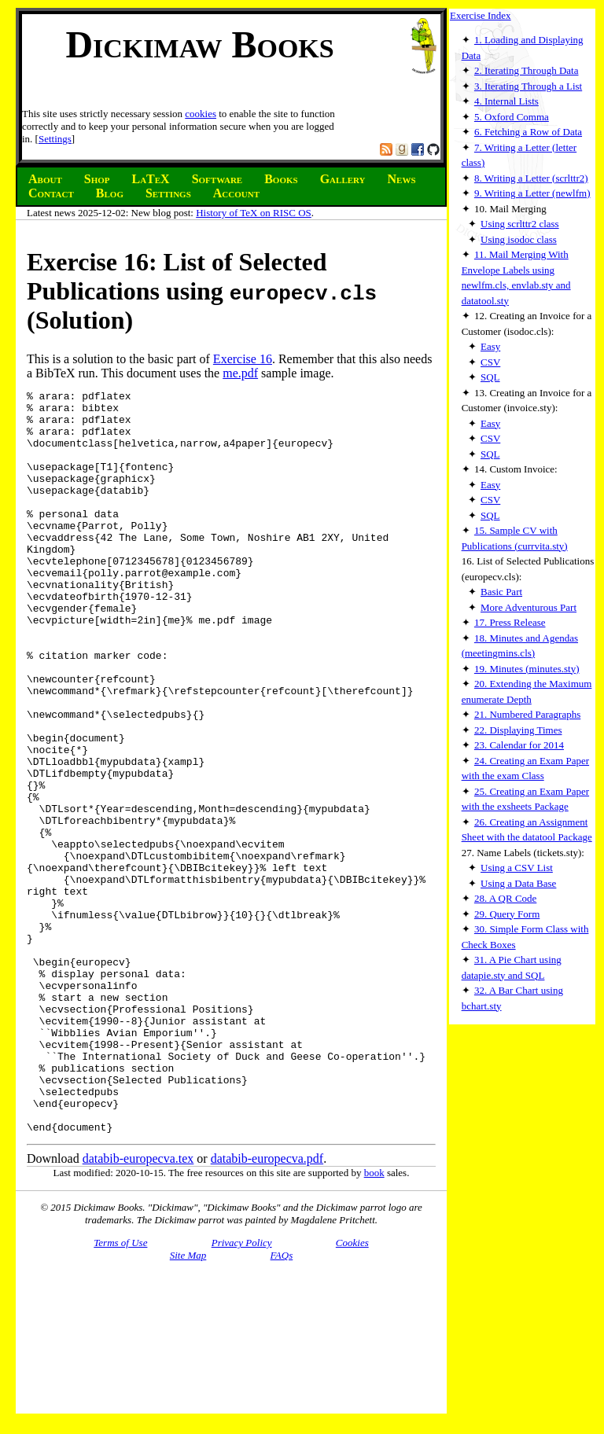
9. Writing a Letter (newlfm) (532, 193)
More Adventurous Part (528, 607)
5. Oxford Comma (511, 117)
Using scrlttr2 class (520, 224)
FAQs (282, 1404)
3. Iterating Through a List (528, 86)
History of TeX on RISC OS (253, 213)
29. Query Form (507, 914)
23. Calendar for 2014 (519, 745)
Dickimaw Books (199, 44)
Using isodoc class (519, 239)
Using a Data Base (518, 883)
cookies (200, 114)
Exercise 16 (242, 359)
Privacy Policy (242, 1391)
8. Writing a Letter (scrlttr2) (531, 178)
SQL (490, 377)
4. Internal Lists (506, 101)
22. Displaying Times (518, 730)
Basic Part (501, 592)
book (374, 1321)
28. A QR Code (505, 898)
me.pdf (240, 373)
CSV (490, 362)
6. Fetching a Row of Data (528, 132)
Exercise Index (480, 15)
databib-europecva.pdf (267, 1307)
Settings (55, 139)
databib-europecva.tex (138, 1307)
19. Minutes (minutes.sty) (527, 669)
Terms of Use (120, 1391)
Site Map (188, 1404)
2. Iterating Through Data (526, 70)
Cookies (352, 1391)
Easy (490, 346)
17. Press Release (510, 622)
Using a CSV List (517, 867)
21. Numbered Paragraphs (527, 714)
